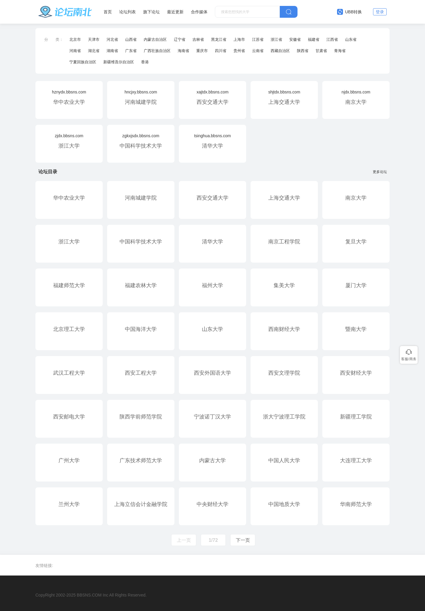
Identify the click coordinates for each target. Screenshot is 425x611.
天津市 (93, 39)
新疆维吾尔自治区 (118, 62)
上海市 (239, 39)
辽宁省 (179, 39)
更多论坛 (381, 172)
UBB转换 (349, 12)
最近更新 (175, 11)
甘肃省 (321, 51)
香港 (145, 62)
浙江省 (276, 39)
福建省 (313, 39)
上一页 (184, 540)
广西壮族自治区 (157, 51)
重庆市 (202, 51)
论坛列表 (127, 11)
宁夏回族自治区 (82, 62)
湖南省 (112, 51)
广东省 (131, 51)
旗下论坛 (151, 11)
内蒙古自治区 (155, 39)
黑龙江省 (218, 39)
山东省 (351, 39)
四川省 (220, 51)
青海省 (340, 51)
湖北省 (93, 51)
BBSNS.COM (89, 595)
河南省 (75, 51)
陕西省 (302, 51)
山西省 (131, 39)
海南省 (183, 51)
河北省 (112, 39)
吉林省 (198, 39)
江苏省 (258, 39)
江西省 (332, 39)
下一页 (243, 540)
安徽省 (295, 39)
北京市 (75, 39)
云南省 (258, 51)
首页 (108, 11)
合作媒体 (199, 11)
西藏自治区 (280, 51)
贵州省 (239, 51)
